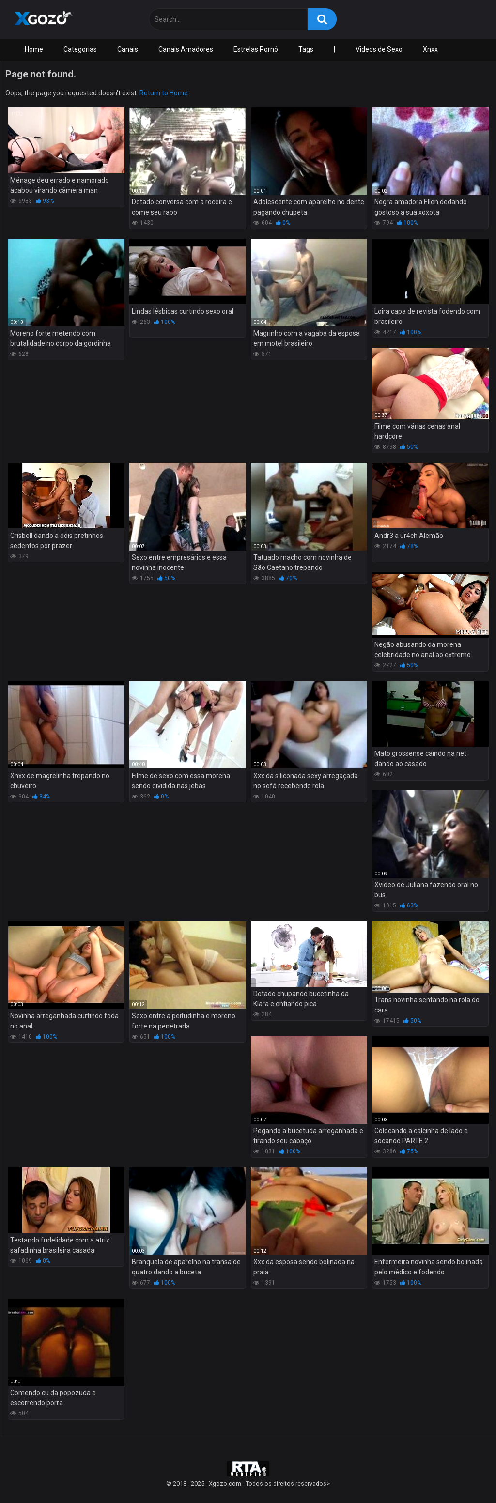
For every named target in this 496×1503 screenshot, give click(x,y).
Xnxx (430, 49)
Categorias (80, 49)
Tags (305, 49)
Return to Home (164, 93)
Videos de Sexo (379, 49)
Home (34, 49)
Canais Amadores (185, 49)
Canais (127, 49)
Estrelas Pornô (255, 49)
